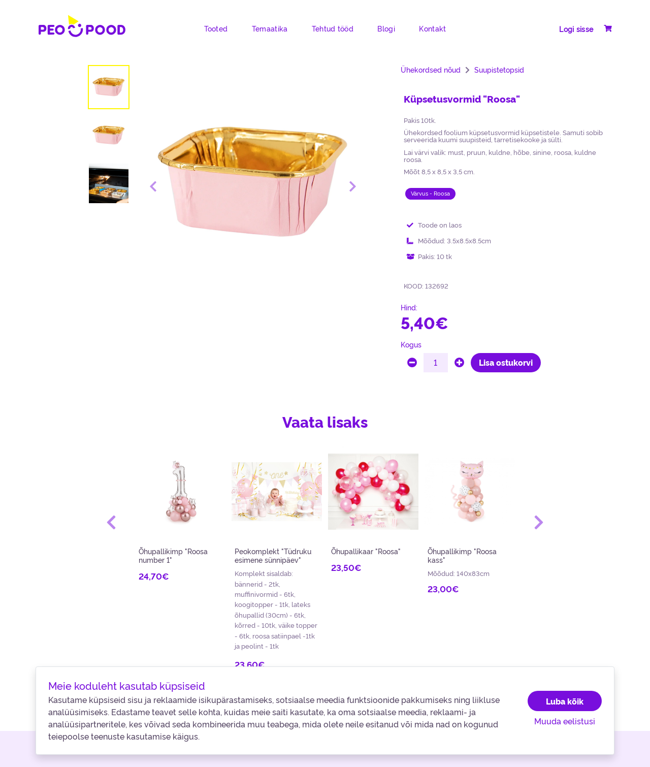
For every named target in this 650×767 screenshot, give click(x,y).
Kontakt (432, 28)
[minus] (412, 362)
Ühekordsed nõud (431, 70)
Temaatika (270, 28)
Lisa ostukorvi (506, 362)
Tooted (216, 28)
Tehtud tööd (332, 28)
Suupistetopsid (499, 70)
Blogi (386, 28)
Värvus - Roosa (430, 193)
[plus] (459, 362)
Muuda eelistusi (564, 720)
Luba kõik (564, 701)
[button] (111, 521)
